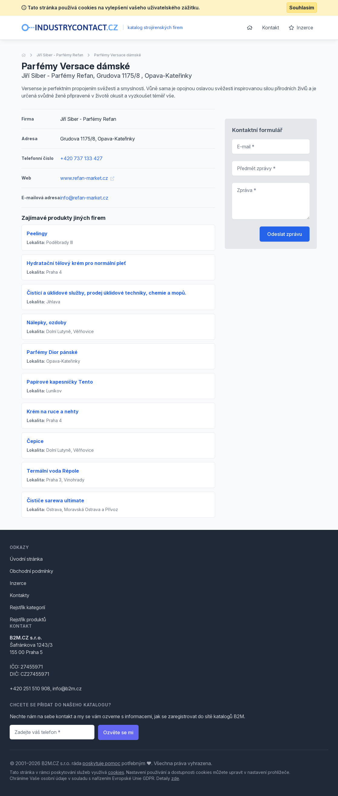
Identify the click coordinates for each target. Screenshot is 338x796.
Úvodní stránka (26, 559)
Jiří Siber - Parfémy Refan (60, 55)
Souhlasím (301, 8)
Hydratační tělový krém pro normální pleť (76, 263)
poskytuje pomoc (101, 763)
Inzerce (301, 28)
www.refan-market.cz (87, 178)
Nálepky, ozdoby (47, 322)
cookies (116, 772)
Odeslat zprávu (284, 234)
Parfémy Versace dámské (117, 55)
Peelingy (37, 233)
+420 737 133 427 (81, 158)
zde (175, 778)
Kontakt (270, 28)
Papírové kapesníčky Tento (60, 382)
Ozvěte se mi (118, 732)
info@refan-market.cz (84, 198)
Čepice (35, 441)
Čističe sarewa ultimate (55, 500)
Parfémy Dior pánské (52, 352)
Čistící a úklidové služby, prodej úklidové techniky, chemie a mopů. (106, 293)
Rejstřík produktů (28, 619)
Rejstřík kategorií (27, 607)
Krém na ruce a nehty (53, 411)
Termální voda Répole (53, 471)
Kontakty (19, 595)
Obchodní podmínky (31, 571)
